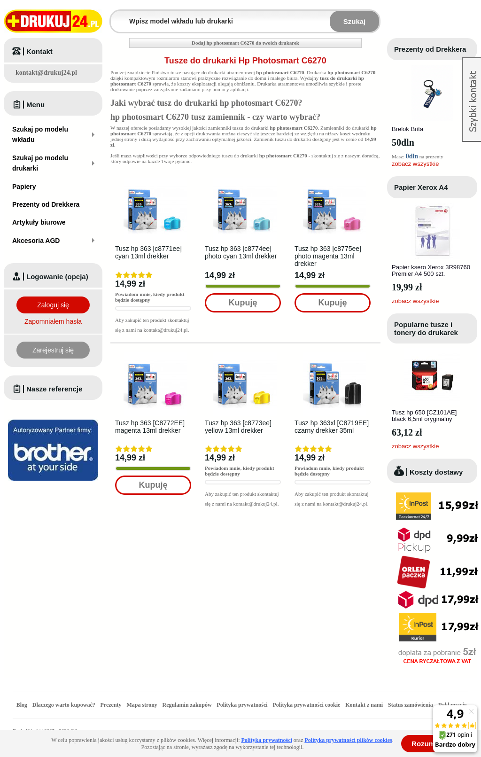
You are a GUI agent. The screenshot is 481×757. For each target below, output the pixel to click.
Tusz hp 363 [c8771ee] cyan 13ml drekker (148, 252)
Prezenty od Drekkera (430, 49)
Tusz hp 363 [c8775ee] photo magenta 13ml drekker (328, 256)
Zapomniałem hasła (53, 321)
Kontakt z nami (364, 705)
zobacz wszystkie (415, 163)
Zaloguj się (53, 305)
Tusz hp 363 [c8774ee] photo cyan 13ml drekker (241, 252)
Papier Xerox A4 (421, 187)
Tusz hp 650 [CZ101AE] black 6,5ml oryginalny (424, 415)
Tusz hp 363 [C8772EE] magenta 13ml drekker (150, 426)
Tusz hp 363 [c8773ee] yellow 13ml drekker (238, 426)
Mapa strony (141, 705)
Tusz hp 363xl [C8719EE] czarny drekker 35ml (332, 426)
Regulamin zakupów (187, 705)
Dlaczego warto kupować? (63, 705)
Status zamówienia (411, 705)
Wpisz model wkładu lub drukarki (116, 16)
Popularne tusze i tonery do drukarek (426, 328)
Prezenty (111, 705)
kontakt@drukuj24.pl (46, 72)
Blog (21, 705)
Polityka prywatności (242, 705)
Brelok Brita (407, 129)
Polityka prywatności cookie (306, 705)
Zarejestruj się (53, 350)
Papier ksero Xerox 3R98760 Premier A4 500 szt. (431, 270)
